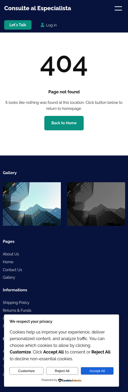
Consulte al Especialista (37, 8)
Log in (51, 25)
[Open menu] (118, 8)
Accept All (97, 371)
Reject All (62, 371)
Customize (26, 371)
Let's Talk (17, 25)
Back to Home (64, 123)
